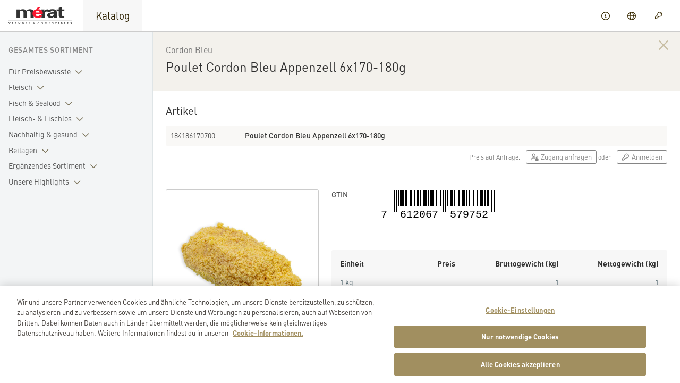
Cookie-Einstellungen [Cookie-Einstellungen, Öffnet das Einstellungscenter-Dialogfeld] (520, 326)
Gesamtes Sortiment (51, 49)
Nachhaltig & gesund (51, 134)
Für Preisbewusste (47, 72)
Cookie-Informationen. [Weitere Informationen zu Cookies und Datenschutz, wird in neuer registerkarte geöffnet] (268, 349)
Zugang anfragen (561, 157)
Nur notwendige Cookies (520, 353)
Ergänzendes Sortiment (54, 166)
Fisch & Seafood (42, 103)
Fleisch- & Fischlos (48, 118)
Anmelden (642, 157)
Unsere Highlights (46, 182)
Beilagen (30, 150)
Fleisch (28, 87)
